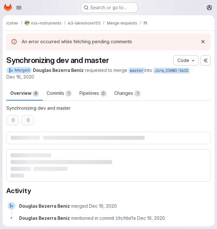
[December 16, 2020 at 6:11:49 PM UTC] (151, 218)
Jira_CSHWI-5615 (171, 70)
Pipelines (93, 93)
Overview (24, 93)
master (136, 70)
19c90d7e (126, 218)
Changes (127, 93)
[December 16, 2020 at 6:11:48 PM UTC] (103, 206)
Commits (59, 93)
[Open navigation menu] (19, 8)
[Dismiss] (203, 41)
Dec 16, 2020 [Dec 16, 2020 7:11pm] (20, 77)
